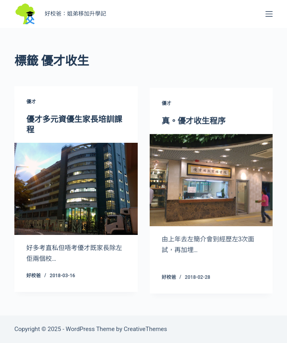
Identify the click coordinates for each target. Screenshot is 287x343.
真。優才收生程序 (194, 122)
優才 (31, 102)
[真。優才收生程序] (211, 182)
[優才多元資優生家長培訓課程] (76, 189)
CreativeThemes (145, 329)
